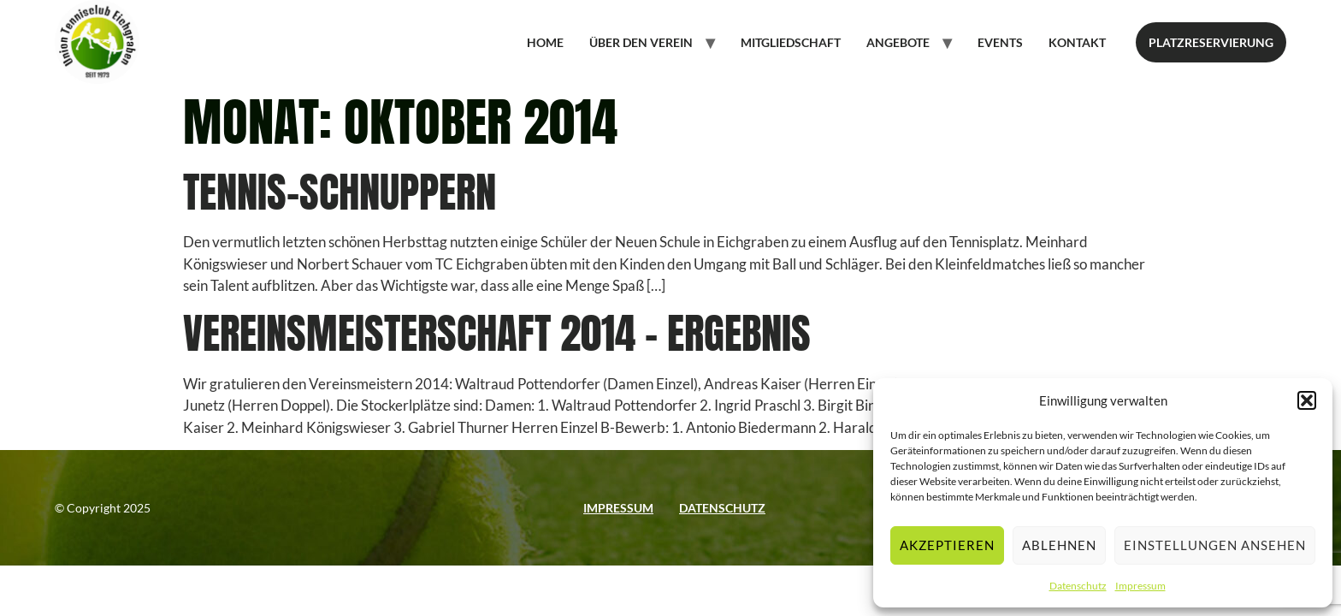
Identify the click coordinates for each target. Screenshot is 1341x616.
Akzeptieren (947, 545)
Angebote (898, 42)
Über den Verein (641, 42)
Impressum (1140, 585)
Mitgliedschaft (791, 42)
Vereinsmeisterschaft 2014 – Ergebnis (497, 333)
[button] (1306, 400)
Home (545, 42)
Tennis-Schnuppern (339, 192)
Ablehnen (1059, 545)
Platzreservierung (1211, 42)
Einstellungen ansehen (1215, 545)
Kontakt (1077, 42)
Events (1000, 42)
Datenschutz (1078, 585)
